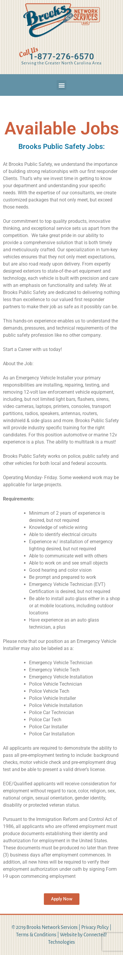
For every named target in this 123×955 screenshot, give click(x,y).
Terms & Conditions (36, 934)
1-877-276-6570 (61, 56)
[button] (61, 85)
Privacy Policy (95, 927)
